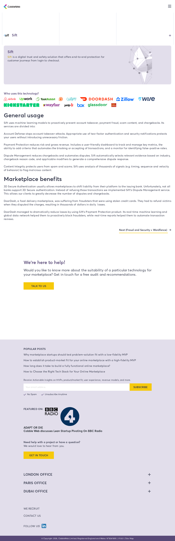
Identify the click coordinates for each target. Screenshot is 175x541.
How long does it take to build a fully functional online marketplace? (67, 365)
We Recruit (32, 508)
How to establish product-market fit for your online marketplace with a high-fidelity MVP (80, 360)
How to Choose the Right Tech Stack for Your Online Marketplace (64, 371)
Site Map (129, 538)
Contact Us (32, 515)
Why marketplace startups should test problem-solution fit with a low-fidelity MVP (76, 354)
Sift (10, 56)
